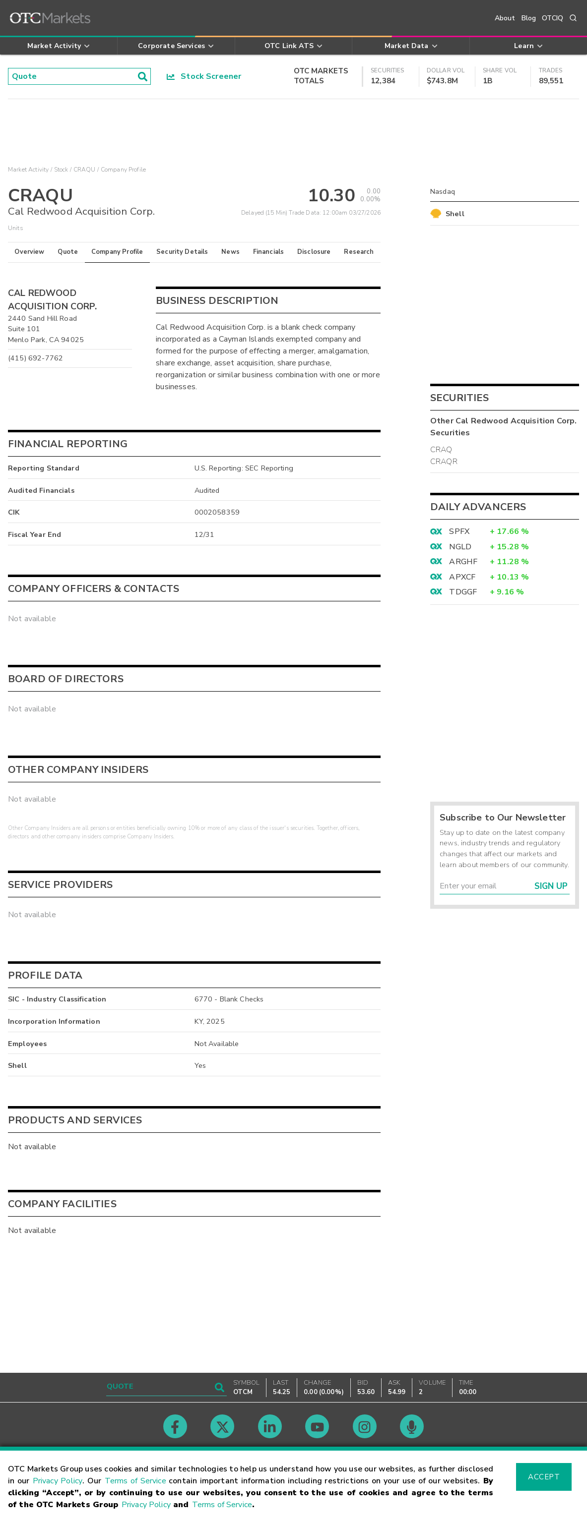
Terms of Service (135, 1480)
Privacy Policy (57, 1480)
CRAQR (443, 461)
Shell (455, 213)
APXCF (462, 577)
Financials (268, 251)
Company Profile (117, 251)
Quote (68, 251)
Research (359, 251)
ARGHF (463, 561)
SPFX (459, 531)
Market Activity (28, 170)
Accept (544, 1477)
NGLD (460, 546)
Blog (529, 18)
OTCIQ (552, 18)
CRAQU (84, 170)
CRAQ (441, 449)
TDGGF (463, 591)
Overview (29, 251)
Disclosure (314, 251)
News (230, 251)
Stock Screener (204, 76)
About (505, 18)
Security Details (182, 251)
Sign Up (551, 886)
